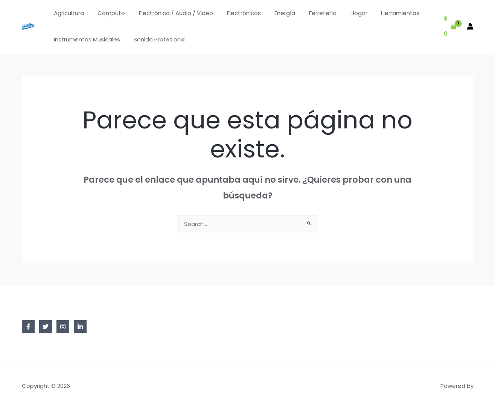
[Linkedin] (80, 326)
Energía (273, 13)
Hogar (342, 13)
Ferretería (309, 13)
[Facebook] (28, 326)
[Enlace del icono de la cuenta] (470, 26)
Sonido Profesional (156, 39)
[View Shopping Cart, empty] (450, 26)
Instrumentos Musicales (86, 39)
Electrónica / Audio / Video (170, 13)
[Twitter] (45, 326)
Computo (108, 13)
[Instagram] (62, 326)
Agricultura (68, 13)
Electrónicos (235, 13)
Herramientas (381, 13)
